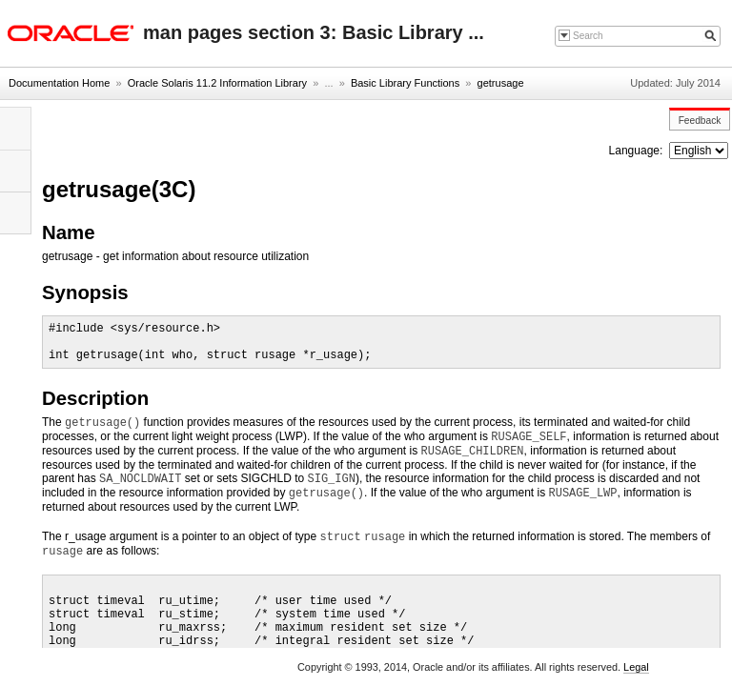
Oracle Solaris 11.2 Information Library (217, 83)
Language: (637, 150)
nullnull (698, 150)
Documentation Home (59, 83)
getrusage (501, 83)
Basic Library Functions (405, 83)
